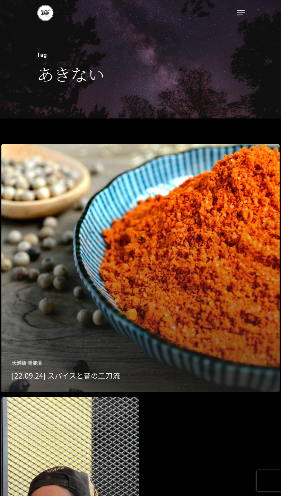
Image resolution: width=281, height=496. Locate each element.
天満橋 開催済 (27, 363)
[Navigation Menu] (241, 12)
